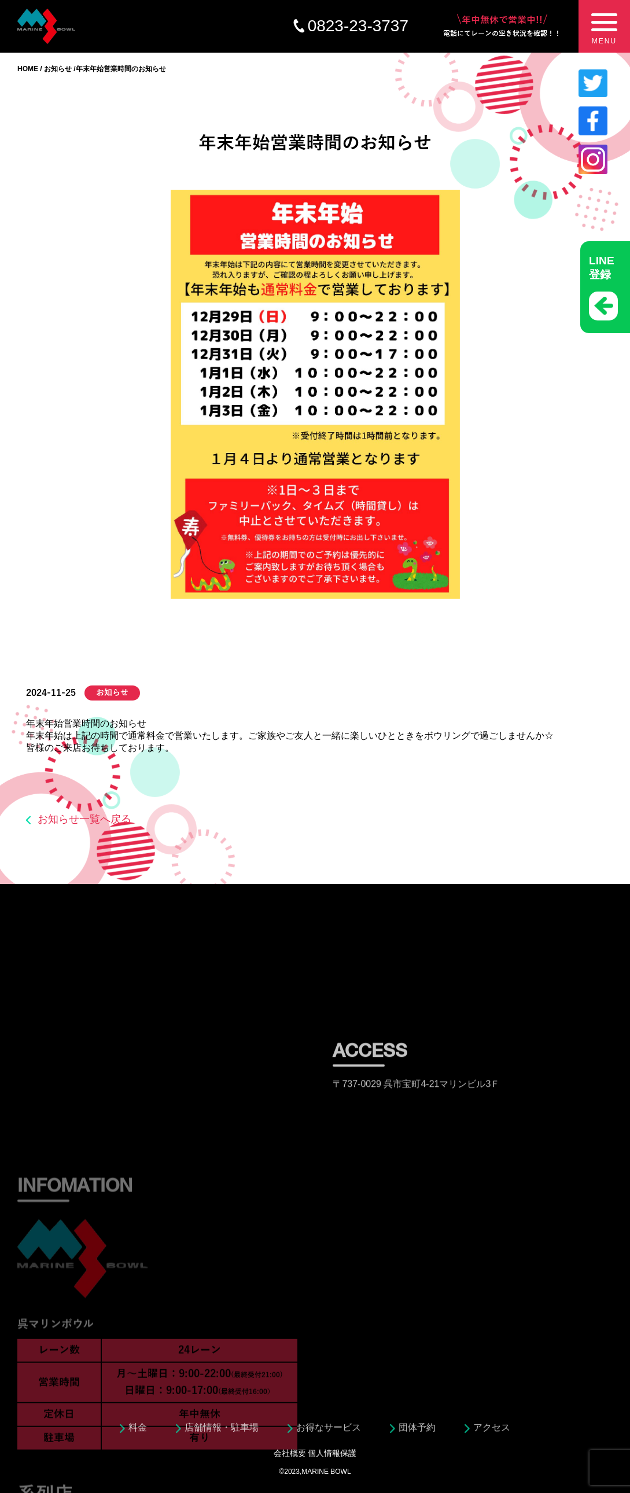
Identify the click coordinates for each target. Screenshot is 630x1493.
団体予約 (417, 1430)
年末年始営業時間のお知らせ (86, 723)
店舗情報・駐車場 (222, 1430)
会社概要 (290, 1453)
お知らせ (58, 69)
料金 (137, 1430)
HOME (27, 69)
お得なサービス (328, 1430)
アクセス (491, 1430)
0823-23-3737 (358, 26)
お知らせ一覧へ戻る (84, 819)
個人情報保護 (332, 1453)
